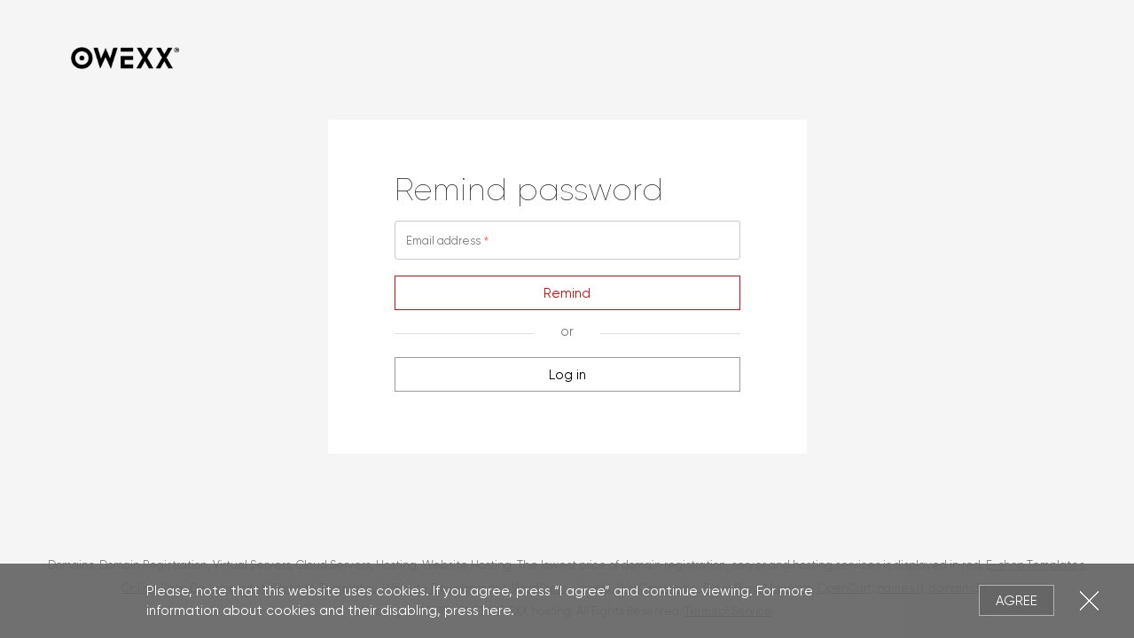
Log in (567, 375)
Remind (567, 293)
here (496, 611)
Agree (1016, 601)
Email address (443, 240)
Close (1089, 600)
